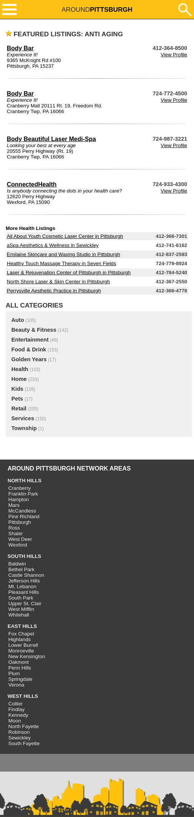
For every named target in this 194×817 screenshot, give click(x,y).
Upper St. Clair (24, 603)
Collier (15, 704)
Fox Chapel (21, 634)
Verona (16, 685)
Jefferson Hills (24, 581)
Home (19, 379)
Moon (14, 721)
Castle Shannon (26, 575)
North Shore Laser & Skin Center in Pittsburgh (58, 281)
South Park (20, 598)
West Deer (20, 539)
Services (22, 418)
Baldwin (17, 564)
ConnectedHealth (32, 184)
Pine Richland (23, 516)
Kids (17, 389)
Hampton (18, 499)
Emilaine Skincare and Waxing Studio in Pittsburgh (63, 254)
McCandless (22, 511)
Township (24, 428)
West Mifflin (21, 609)
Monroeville (21, 651)
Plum (14, 673)
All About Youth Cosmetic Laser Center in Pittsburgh (65, 236)
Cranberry (19, 488)
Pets (17, 399)
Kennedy (18, 715)
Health (19, 369)
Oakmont (18, 662)
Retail (18, 408)
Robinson (18, 732)
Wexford (17, 545)
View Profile (174, 54)
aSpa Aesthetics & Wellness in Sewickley (53, 245)
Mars (14, 505)
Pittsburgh (19, 522)
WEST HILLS (23, 696)
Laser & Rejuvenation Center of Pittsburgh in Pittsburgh (68, 272)
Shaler (15, 533)
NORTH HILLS (25, 480)
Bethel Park (21, 569)
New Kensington (26, 656)
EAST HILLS (22, 626)
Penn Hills (19, 668)
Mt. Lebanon (22, 586)
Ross (14, 528)
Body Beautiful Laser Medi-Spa (51, 139)
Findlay (16, 709)
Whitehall (18, 615)
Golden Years (29, 359)
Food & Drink (28, 349)
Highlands (19, 639)
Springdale (20, 679)
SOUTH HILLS (24, 556)
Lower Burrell (23, 645)
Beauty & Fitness (33, 330)
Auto (17, 320)
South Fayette (24, 743)
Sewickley (19, 738)
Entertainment (30, 340)
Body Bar (20, 48)
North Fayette (23, 726)
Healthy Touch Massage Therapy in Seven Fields (61, 263)
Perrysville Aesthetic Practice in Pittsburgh (54, 291)
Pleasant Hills (23, 592)
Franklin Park (23, 494)
